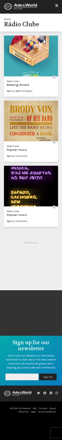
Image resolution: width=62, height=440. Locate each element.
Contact (43, 408)
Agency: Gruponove (17, 156)
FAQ (35, 408)
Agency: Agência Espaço (19, 90)
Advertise (23, 411)
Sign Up (48, 376)
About (53, 408)
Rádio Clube (13, 81)
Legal (33, 411)
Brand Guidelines (47, 411)
